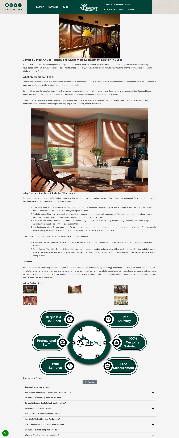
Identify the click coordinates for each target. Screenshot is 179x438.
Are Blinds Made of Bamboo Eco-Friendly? (42, 419)
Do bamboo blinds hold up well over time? (42, 430)
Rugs (65, 7)
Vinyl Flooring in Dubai (117, 4)
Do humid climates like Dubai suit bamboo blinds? (45, 403)
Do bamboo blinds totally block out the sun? (43, 398)
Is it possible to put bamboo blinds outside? (43, 414)
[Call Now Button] (5, 433)
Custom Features (113, 10)
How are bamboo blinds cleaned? (38, 408)
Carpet (40, 7)
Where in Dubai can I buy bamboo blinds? (42, 435)
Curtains (53, 7)
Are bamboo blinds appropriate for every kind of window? (48, 392)
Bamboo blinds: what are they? (37, 387)
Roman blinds (68, 274)
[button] (89, 387)
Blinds (131, 10)
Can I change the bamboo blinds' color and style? (45, 424)
